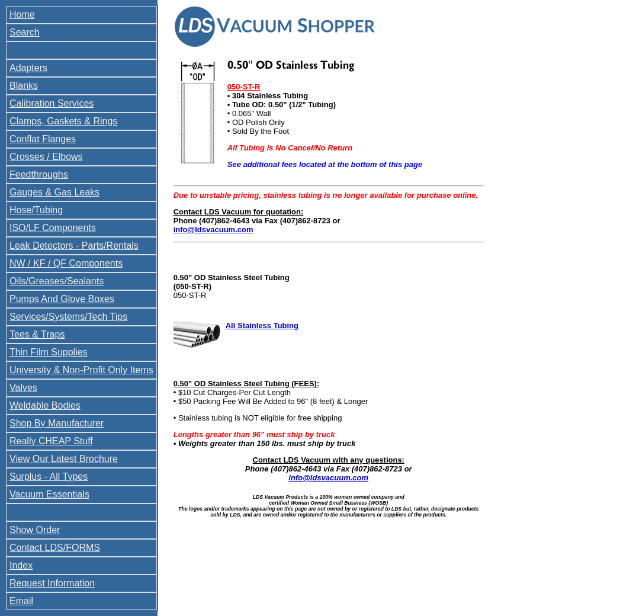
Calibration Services (51, 103)
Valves (23, 388)
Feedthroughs (38, 174)
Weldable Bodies (45, 405)
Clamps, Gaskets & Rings (63, 121)
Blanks (23, 86)
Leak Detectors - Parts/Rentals (74, 245)
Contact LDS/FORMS (54, 548)
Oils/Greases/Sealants (56, 281)
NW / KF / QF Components (66, 263)
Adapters (28, 68)
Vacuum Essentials (49, 494)
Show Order (34, 530)
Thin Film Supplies (48, 352)
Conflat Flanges (42, 139)
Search (24, 32)
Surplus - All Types (48, 476)
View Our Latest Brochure (63, 459)
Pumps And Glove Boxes (61, 299)
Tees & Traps (37, 334)
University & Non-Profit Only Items (81, 370)
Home (22, 14)
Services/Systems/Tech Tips (68, 317)
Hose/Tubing (36, 210)
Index (21, 565)
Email (21, 601)
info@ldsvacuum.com (213, 229)
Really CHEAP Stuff (51, 441)
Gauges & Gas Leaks (54, 192)
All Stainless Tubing (262, 325)
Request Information (52, 583)
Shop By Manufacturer (56, 423)
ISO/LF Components (52, 228)
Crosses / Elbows (46, 157)
